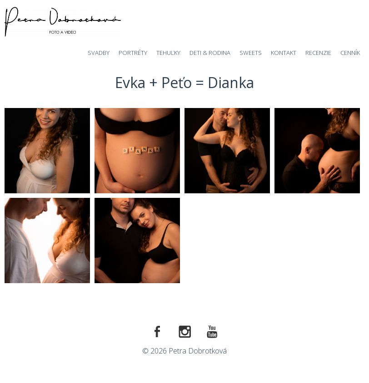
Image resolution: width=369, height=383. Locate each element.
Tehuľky (168, 53)
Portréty (133, 53)
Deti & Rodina (209, 53)
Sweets (250, 53)
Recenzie (318, 53)
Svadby (99, 53)
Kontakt (283, 53)
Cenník (350, 53)
